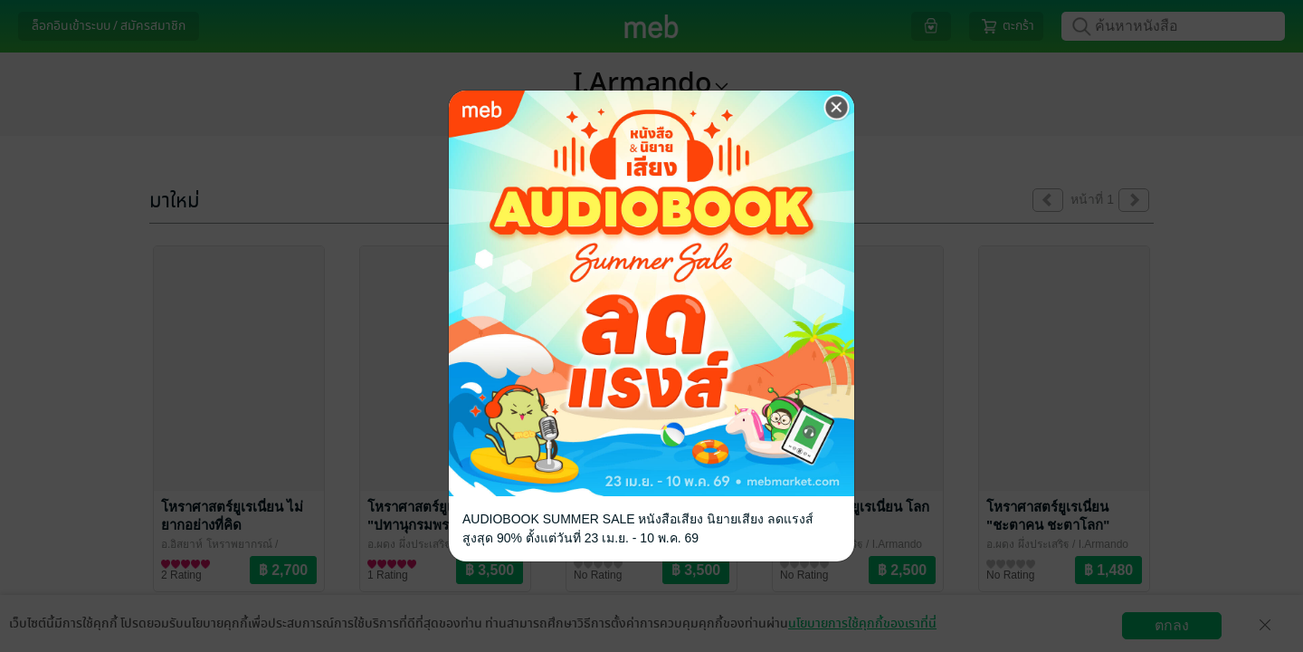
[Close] (837, 107)
